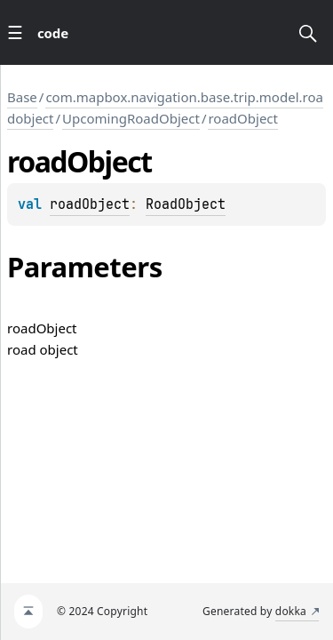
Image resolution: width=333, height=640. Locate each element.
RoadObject (186, 204)
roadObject (243, 118)
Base (22, 97)
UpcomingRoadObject (131, 118)
